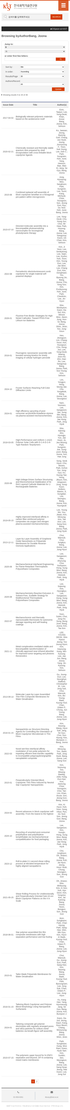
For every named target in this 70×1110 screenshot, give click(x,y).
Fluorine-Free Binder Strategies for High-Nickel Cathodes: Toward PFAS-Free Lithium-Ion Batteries (34, 318)
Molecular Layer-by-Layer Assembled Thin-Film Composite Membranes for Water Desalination (33, 696)
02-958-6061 (18, 1097)
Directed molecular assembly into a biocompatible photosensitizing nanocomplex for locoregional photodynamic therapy (32, 229)
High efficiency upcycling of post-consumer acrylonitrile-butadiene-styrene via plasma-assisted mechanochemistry (34, 413)
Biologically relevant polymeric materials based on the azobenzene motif (34, 117)
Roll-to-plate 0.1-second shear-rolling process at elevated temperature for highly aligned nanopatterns (33, 863)
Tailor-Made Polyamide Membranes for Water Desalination (33, 975)
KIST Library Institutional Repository (20, 7)
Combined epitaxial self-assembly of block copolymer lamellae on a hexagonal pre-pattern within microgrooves (35, 194)
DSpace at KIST (59, 29)
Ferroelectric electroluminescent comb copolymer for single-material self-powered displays (33, 273)
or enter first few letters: (16, 56)
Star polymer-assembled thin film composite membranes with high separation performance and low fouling (34, 934)
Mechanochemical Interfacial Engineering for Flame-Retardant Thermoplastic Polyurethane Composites (35, 566)
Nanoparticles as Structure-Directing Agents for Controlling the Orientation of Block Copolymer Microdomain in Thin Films (34, 732)
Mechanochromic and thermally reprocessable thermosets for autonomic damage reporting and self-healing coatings (34, 621)
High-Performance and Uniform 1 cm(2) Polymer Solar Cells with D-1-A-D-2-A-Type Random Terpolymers (34, 442)
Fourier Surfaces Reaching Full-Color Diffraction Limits (33, 389)
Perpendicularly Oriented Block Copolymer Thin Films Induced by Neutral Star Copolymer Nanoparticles (35, 782)
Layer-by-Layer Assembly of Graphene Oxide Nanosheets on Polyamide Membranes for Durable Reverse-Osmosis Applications (33, 542)
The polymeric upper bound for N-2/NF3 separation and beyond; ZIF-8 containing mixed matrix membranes (34, 1057)
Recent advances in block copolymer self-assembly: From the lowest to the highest (35, 812)
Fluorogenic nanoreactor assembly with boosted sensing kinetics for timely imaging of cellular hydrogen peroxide (34, 355)
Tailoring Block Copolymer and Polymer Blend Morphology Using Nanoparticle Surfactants (34, 1006)
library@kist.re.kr (51, 1097)
